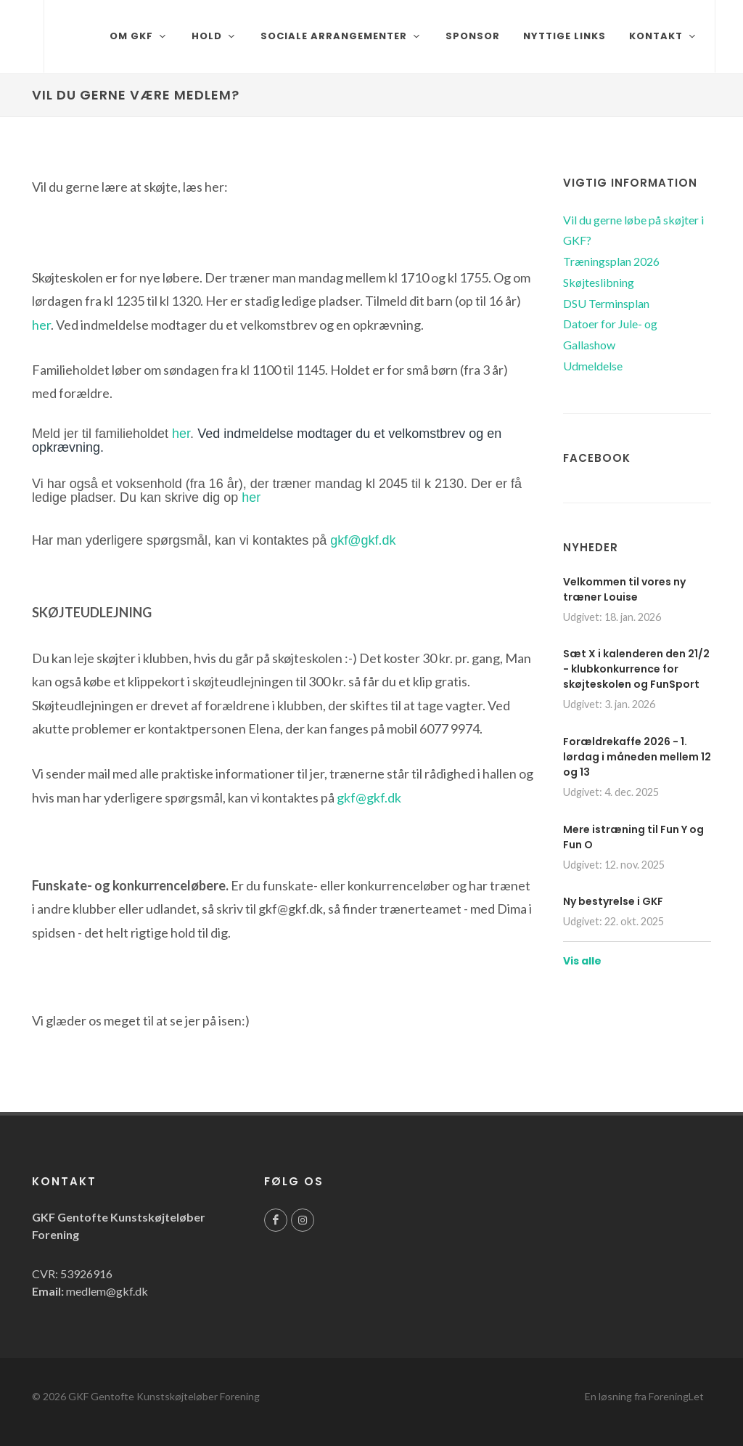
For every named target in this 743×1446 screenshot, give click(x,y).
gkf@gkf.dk (362, 540)
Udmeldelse (593, 366)
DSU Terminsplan (606, 303)
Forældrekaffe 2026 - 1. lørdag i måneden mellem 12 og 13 (637, 756)
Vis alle (582, 961)
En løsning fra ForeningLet (644, 1396)
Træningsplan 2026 (611, 261)
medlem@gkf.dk (107, 1291)
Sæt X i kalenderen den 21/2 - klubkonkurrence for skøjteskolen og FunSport (636, 668)
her (41, 325)
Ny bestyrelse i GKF (613, 901)
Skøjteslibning (598, 282)
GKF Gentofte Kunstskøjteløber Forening (164, 1396)
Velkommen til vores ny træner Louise (624, 589)
